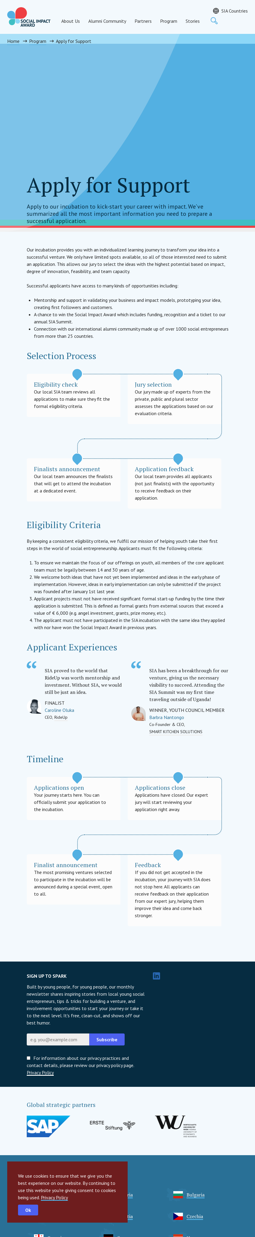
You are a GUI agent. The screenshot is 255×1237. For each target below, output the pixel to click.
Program (168, 21)
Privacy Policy (54, 1197)
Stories (193, 21)
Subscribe (106, 1039)
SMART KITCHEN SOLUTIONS (175, 731)
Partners (143, 21)
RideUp (61, 717)
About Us (70, 21)
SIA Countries (234, 11)
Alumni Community (107, 21)
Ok (28, 1210)
